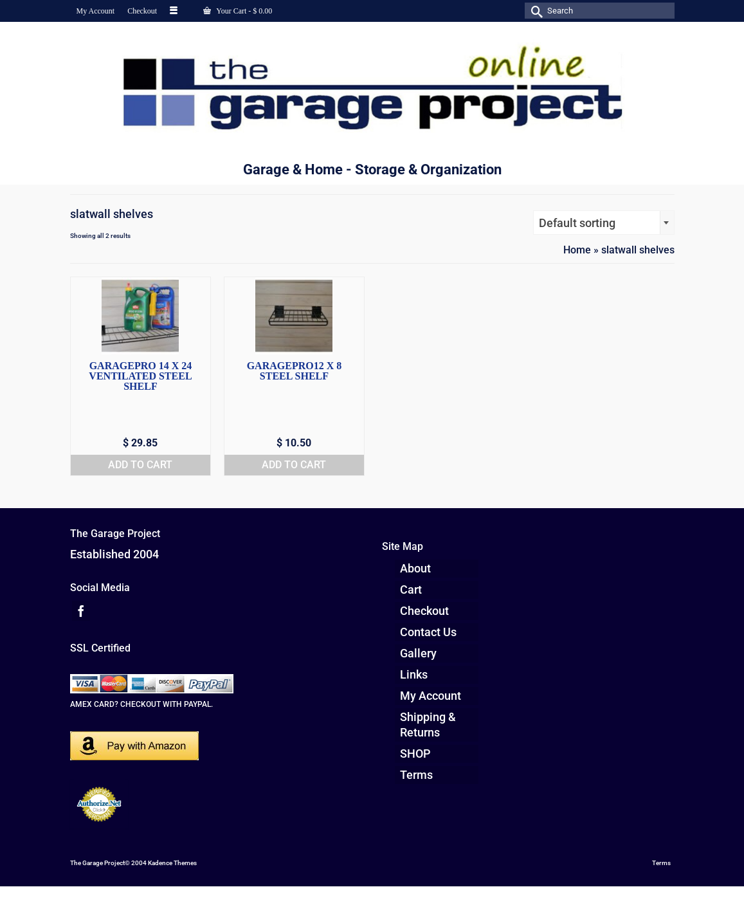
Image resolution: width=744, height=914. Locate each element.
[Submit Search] (534, 11)
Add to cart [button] (140, 465)
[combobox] (604, 222)
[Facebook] (81, 611)
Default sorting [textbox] (577, 223)
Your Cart (237, 10)
